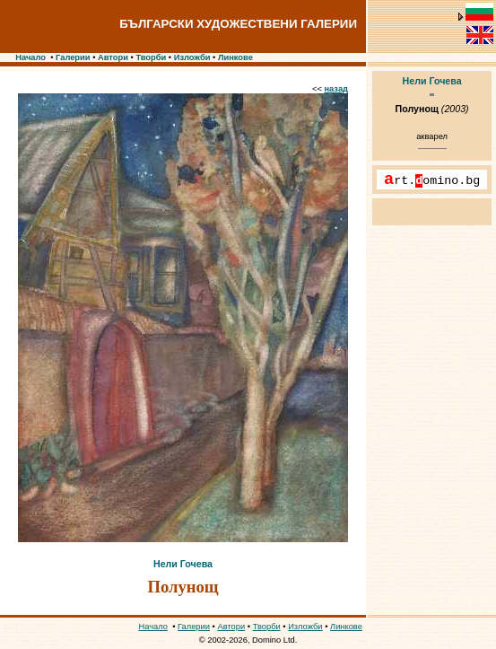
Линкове (235, 57)
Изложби (192, 57)
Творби (150, 57)
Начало (30, 57)
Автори (113, 57)
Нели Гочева (183, 563)
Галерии (73, 57)
